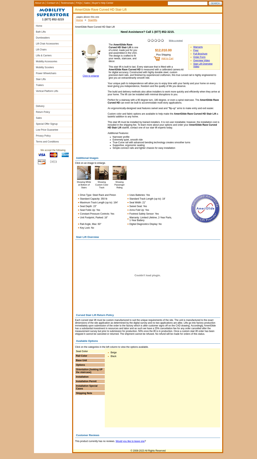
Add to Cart (167, 58)
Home (39, 26)
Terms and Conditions (47, 141)
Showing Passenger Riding (119, 185)
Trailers (40, 85)
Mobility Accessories (46, 61)
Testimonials (67, 3)
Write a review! (176, 40)
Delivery (40, 106)
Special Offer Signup (47, 124)
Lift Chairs (41, 49)
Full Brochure (200, 53)
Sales (87, 3)
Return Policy (43, 112)
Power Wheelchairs (46, 73)
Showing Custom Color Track (101, 185)
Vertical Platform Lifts (47, 91)
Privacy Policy (43, 135)
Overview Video (201, 60)
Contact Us (53, 3)
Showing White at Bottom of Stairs (84, 185)
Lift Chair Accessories (47, 43)
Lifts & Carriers (44, 55)
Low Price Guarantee (47, 129)
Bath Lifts (41, 31)
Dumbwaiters (43, 37)
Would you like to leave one (130, 441)
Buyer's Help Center (102, 3)
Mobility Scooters (45, 67)
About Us (40, 3)
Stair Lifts (41, 79)
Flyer (196, 50)
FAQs (79, 3)
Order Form (199, 57)
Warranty (198, 47)
